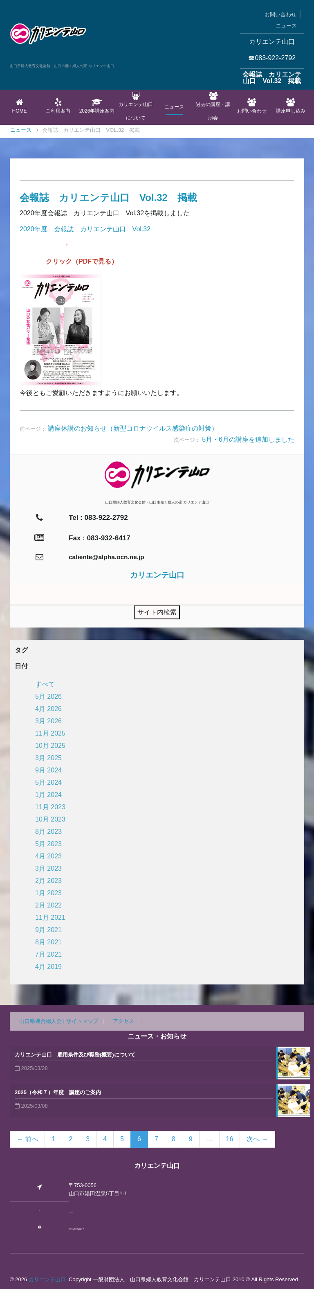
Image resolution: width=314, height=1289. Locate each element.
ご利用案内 (58, 106)
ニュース (286, 26)
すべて (45, 684)
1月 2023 (48, 892)
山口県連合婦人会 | (42, 1021)
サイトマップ (82, 1021)
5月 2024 (48, 782)
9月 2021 (48, 929)
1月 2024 (48, 794)
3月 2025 (48, 757)
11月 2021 (50, 917)
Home (19, 106)
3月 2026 (48, 721)
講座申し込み (290, 106)
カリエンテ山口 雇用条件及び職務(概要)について (75, 1055)
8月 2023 (48, 831)
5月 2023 (48, 843)
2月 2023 (48, 880)
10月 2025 (50, 745)
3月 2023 (48, 868)
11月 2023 (50, 807)
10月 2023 (50, 819)
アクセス (123, 1021)
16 (229, 1138)
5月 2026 (48, 696)
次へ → (257, 1138)
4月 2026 (48, 708)
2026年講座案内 (97, 106)
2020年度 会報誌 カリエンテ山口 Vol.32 (85, 229)
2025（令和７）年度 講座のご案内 (58, 1092)
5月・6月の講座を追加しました (248, 439)
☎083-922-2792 (272, 57)
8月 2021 (48, 942)
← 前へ (27, 1138)
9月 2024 (48, 770)
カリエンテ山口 (47, 1279)
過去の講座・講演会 (213, 106)
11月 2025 (50, 733)
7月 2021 (48, 954)
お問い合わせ (280, 14)
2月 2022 (48, 905)
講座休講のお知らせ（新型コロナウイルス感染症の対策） (133, 428)
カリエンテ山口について (135, 106)
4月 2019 (48, 966)
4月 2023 (48, 856)
